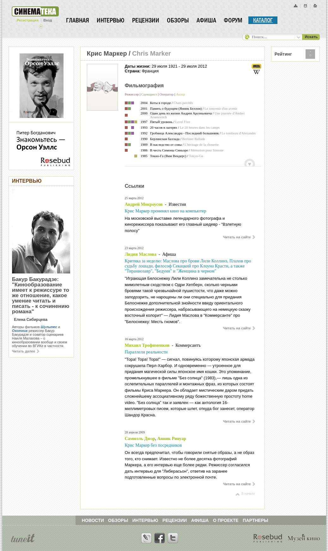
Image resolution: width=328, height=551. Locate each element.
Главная (77, 20)
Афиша (206, 20)
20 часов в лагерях (163, 127)
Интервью (111, 20)
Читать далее (25, 351)
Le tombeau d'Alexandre (239, 133)
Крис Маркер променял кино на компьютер (165, 211)
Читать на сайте (239, 237)
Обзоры (178, 20)
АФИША (200, 520)
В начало (245, 493)
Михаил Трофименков (147, 345)
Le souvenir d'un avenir (220, 108)
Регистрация (28, 20)
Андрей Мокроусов (144, 204)
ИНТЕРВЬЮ (145, 520)
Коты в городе (160, 103)
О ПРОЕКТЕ (226, 520)
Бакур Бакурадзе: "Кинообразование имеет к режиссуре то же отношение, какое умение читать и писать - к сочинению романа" (41, 295)
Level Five (182, 122)
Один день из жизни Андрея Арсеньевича (181, 113)
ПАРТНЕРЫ (255, 520)
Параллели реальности (146, 352)
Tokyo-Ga (196, 156)
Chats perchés (183, 103)
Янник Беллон (190, 108)
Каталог (263, 20)
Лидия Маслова (140, 254)
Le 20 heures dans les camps (200, 127)
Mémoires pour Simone (207, 150)
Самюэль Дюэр (140, 438)
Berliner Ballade (193, 139)
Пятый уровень (161, 122)
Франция (150, 71)
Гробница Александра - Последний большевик (184, 133)
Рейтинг (283, 54)
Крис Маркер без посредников (153, 445)
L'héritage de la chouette (202, 144)
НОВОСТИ (93, 520)
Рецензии (145, 20)
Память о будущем (164, 108)
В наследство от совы (166, 144)
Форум (233, 20)
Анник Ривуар (171, 438)
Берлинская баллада (164, 139)
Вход (47, 20)
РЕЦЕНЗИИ (174, 520)
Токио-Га (157, 156)
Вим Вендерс (175, 156)
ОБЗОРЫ (118, 520)
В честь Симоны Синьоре (169, 150)
